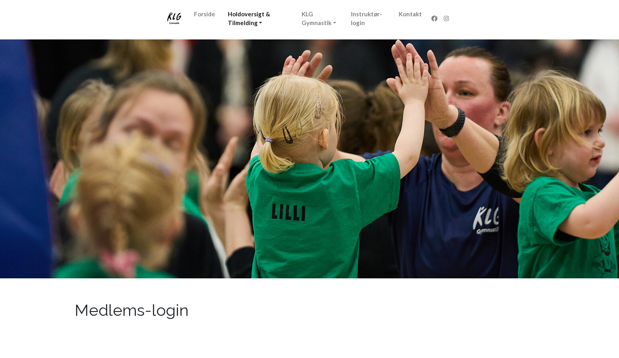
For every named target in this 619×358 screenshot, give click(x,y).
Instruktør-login (366, 18)
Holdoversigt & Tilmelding (249, 18)
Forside (204, 14)
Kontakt (410, 14)
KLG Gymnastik (316, 18)
